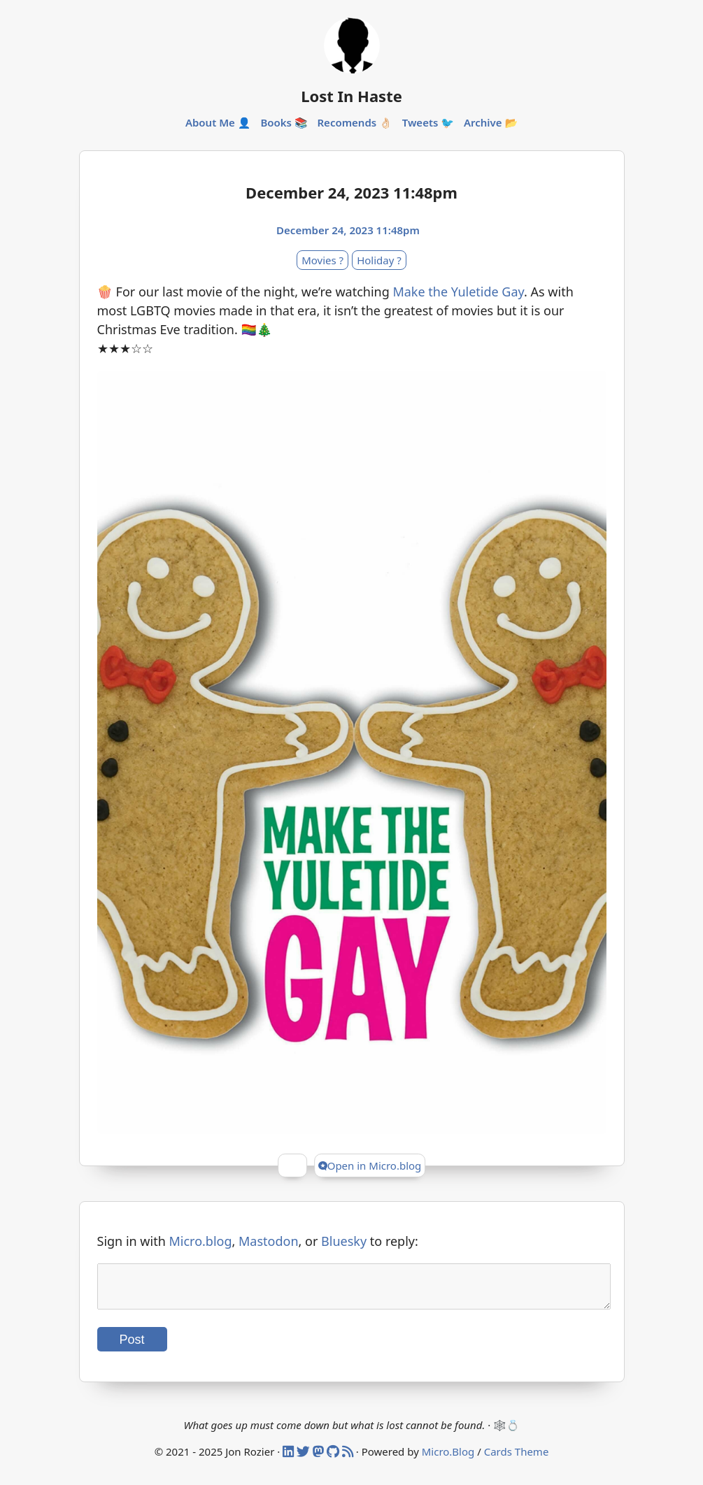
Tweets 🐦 (428, 122)
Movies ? (322, 260)
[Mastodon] (320, 1460)
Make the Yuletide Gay (458, 291)
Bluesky (344, 1241)
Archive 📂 (491, 122)
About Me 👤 (218, 122)
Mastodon (269, 1241)
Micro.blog (200, 1241)
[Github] (334, 1460)
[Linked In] (290, 1460)
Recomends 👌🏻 (354, 122)
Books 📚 (283, 122)
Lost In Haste (351, 95)
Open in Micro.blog (370, 1165)
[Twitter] (305, 1460)
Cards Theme (516, 1460)
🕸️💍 (506, 1433)
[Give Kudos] (292, 1165)
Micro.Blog (448, 1460)
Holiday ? (379, 260)
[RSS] (349, 1460)
